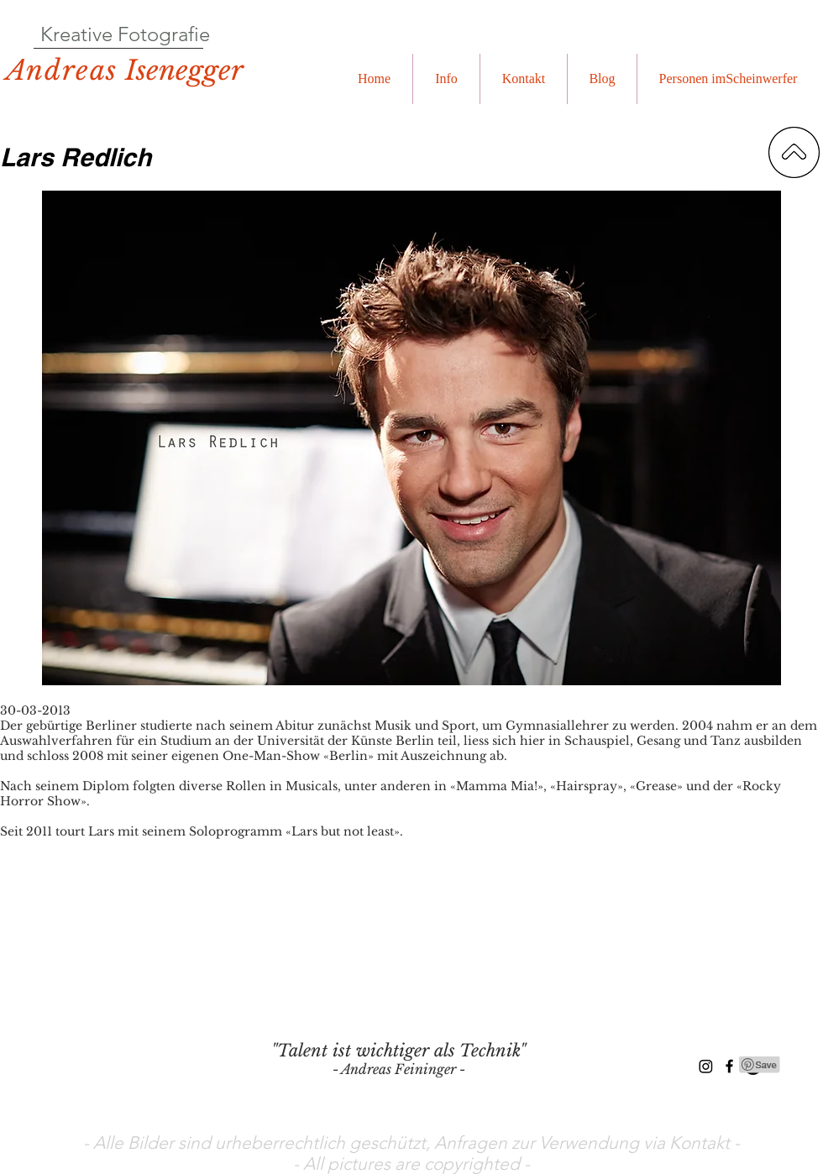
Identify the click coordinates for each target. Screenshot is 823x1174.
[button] (446, 79)
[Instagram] (706, 1066)
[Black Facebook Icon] (729, 1066)
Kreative (76, 34)
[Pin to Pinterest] (760, 1064)
